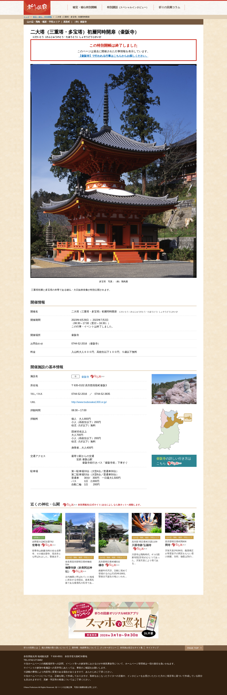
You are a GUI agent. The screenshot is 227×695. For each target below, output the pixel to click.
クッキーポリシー (108, 647)
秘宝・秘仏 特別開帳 (42, 17)
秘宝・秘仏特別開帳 (85, 7)
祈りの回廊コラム (169, 7)
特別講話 (127, 7)
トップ (26, 17)
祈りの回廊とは (31, 647)
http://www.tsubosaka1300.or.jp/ (89, 402)
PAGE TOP (193, 648)
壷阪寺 (85, 377)
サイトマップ (152, 647)
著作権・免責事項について (84, 647)
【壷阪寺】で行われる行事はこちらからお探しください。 (113, 55)
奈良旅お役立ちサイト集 (131, 647)
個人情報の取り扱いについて (55, 647)
